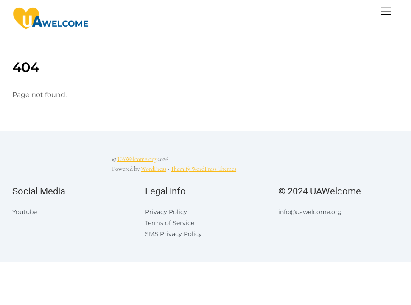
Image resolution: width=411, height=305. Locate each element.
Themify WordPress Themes (203, 168)
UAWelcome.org (136, 159)
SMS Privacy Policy (173, 234)
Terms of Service (169, 223)
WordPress (153, 168)
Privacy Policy (166, 212)
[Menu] (385, 11)
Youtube (24, 212)
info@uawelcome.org (310, 212)
